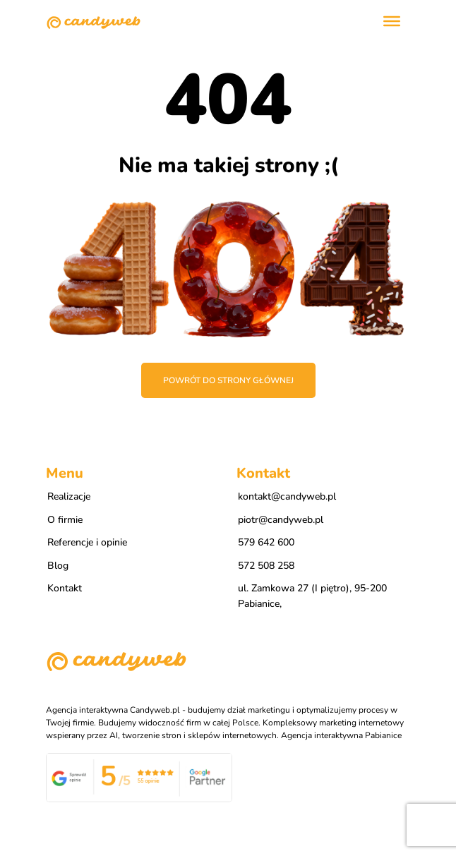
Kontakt (64, 588)
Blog (57, 565)
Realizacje (68, 496)
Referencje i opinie (87, 542)
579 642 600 (266, 542)
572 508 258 (266, 565)
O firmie (65, 519)
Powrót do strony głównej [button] (228, 380)
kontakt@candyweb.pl (287, 496)
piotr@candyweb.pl (280, 519)
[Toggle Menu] (391, 21)
